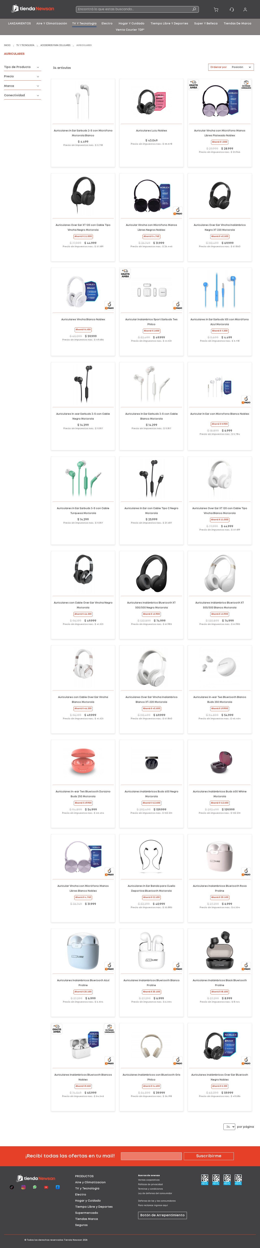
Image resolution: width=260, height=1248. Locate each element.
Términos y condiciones (150, 1189)
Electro (80, 1194)
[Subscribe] (209, 1156)
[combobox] (137, 9)
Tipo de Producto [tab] (17, 67)
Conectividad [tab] (14, 95)
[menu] (130, 27)
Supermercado (86, 1213)
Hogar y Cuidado (88, 1201)
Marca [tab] (9, 86)
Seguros (81, 1225)
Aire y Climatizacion (90, 1182)
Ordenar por (218, 67)
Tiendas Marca (86, 1219)
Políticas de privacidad (150, 1185)
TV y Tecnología (25, 45)
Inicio (7, 45)
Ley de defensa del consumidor (155, 1193)
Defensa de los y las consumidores (157, 1201)
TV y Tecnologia (87, 1188)
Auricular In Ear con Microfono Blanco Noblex (219, 414)
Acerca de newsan (149, 1176)
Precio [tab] (9, 76)
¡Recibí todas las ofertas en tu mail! (70, 1156)
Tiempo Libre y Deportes (94, 1207)
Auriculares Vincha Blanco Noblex (83, 319)
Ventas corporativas (149, 1180)
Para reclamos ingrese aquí (153, 1205)
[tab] (98, 1176)
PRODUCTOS (84, 1176)
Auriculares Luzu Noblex (151, 131)
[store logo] (35, 9)
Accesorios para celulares (55, 45)
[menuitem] (19, 23)
